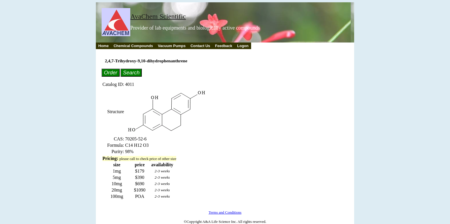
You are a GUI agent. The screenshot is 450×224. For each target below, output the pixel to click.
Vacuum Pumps (172, 46)
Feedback (223, 46)
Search (131, 72)
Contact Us (200, 46)
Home (103, 46)
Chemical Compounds (133, 46)
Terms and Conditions (225, 212)
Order (110, 72)
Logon (243, 46)
